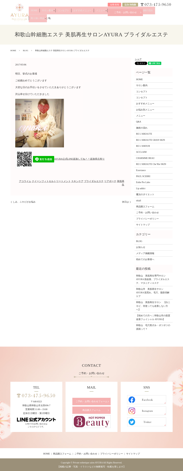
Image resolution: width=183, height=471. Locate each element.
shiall (138, 200)
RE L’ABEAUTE (144, 134)
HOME (50, 20)
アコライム (25, 181)
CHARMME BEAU (145, 158)
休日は (125, 202)
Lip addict (140, 188)
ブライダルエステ (94, 181)
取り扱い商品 (159, 20)
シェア (138, 59)
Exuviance (141, 170)
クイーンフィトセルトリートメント (51, 181)
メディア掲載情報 (145, 253)
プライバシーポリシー (147, 219)
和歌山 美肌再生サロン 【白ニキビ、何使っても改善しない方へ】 (153, 306)
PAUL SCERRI (143, 176)
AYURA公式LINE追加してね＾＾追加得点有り (69, 159)
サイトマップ (143, 225)
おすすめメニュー (90, 20)
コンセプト (74, 20)
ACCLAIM (141, 152)
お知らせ (140, 247)
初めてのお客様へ (145, 259)
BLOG (25, 50)
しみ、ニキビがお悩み (24, 202)
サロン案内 (60, 20)
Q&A (135, 20)
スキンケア (77, 181)
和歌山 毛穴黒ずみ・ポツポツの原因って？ (153, 327)
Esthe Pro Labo (143, 182)
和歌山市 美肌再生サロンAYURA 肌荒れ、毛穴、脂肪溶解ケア (152, 293)
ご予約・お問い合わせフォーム (91, 401)
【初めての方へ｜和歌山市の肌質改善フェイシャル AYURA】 (153, 317)
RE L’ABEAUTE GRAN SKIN (150, 140)
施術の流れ (145, 20)
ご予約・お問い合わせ (125, 12)
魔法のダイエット (145, 194)
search (172, 19)
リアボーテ (110, 181)
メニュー (104, 20)
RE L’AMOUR (143, 146)
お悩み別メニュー (121, 20)
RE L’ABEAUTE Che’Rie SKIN (151, 164)
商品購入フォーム (145, 206)
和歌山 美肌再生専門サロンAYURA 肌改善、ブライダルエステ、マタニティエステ (152, 279)
